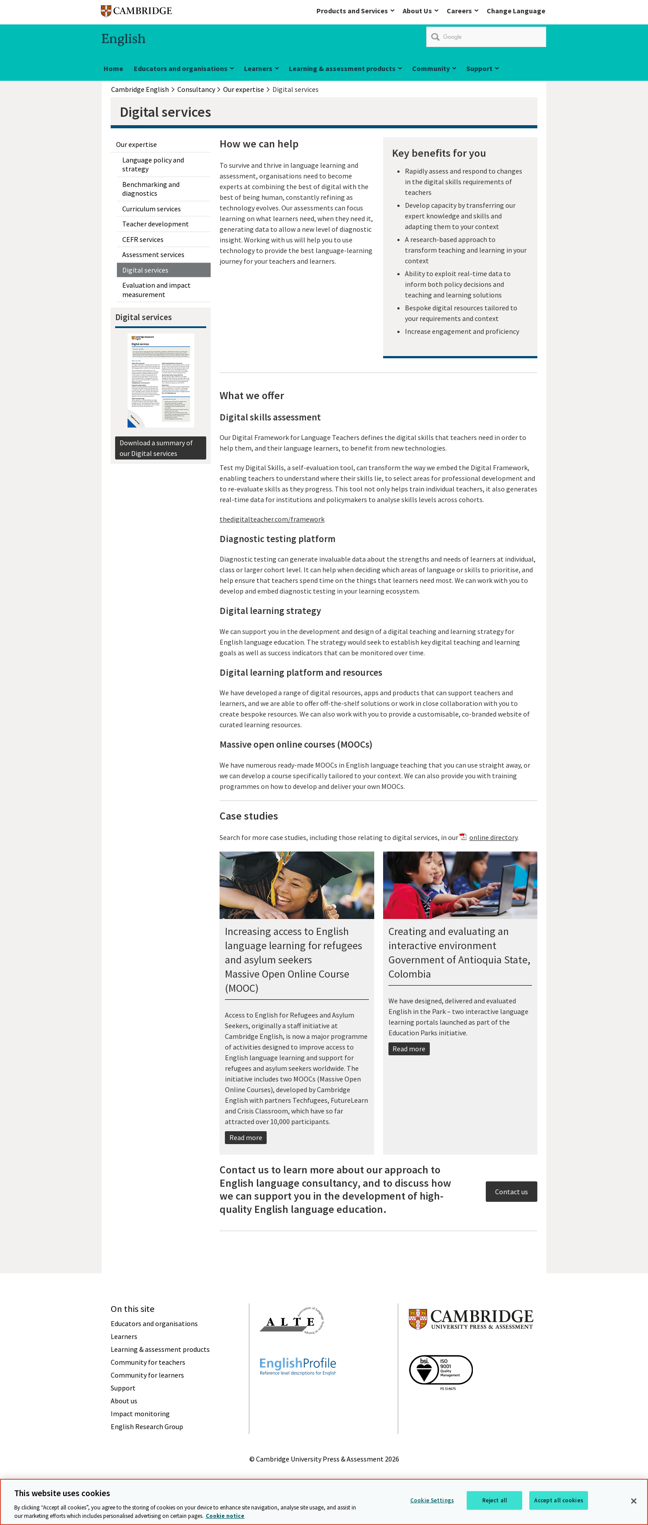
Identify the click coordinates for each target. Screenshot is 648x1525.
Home (113, 68)
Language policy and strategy (153, 164)
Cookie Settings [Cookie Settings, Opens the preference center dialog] (432, 1501)
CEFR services (143, 239)
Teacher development (155, 223)
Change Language (516, 10)
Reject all (494, 1501)
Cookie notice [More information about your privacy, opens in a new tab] (225, 1517)
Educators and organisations (181, 68)
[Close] (634, 1502)
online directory (493, 837)
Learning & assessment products (342, 68)
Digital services (145, 269)
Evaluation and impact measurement (156, 289)
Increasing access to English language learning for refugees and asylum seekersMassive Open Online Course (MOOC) (293, 959)
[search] (486, 37)
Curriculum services (151, 208)
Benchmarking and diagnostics (151, 189)
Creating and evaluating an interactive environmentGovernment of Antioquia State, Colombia (459, 952)
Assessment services (153, 254)
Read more (245, 1137)
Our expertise (136, 144)
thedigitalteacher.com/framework (272, 519)
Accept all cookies (558, 1501)
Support (479, 68)
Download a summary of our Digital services (156, 448)
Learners (258, 68)
